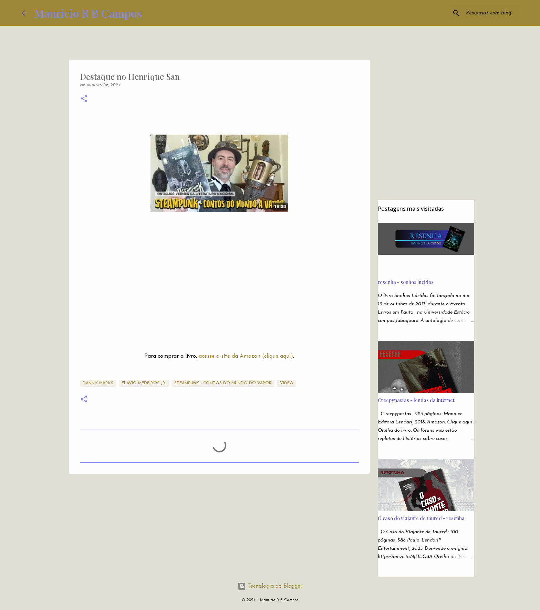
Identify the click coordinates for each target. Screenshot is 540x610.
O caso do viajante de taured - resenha (421, 518)
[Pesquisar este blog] (483, 13)
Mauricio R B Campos (88, 13)
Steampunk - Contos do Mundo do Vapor (223, 383)
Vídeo (286, 383)
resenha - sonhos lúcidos (406, 282)
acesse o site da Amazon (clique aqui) (246, 356)
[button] (84, 99)
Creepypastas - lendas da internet (416, 400)
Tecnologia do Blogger (270, 586)
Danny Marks (98, 383)
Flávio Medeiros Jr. (144, 383)
